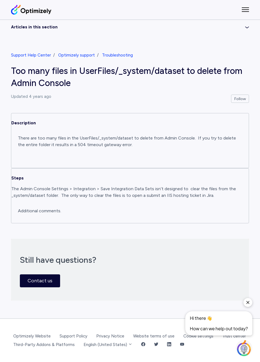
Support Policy (73, 336)
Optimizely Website (32, 336)
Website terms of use (154, 336)
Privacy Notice (110, 336)
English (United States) (108, 344)
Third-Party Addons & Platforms (44, 344)
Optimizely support (76, 55)
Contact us (40, 281)
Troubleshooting (117, 55)
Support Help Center (31, 55)
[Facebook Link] (143, 344)
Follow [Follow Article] (240, 98)
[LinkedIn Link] (169, 344)
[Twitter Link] (156, 344)
